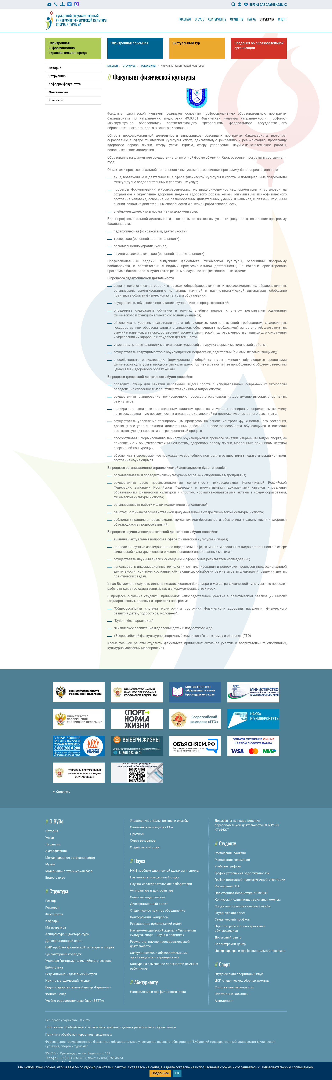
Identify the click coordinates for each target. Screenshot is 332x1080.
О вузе (199, 19)
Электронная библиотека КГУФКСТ (241, 893)
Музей (50, 864)
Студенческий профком (232, 919)
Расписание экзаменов (232, 860)
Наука (251, 19)
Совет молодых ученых (147, 897)
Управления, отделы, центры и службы (159, 821)
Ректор (50, 901)
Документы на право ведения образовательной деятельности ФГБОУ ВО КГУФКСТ (247, 825)
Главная (185, 19)
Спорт (282, 19)
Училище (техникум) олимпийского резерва (78, 961)
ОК (177, 1073)
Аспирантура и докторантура (67, 934)
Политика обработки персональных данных (78, 1034)
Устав (49, 838)
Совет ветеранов (143, 840)
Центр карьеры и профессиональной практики (250, 951)
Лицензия (52, 844)
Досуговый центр (228, 937)
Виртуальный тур (186, 43)
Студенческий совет (145, 847)
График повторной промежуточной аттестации (250, 880)
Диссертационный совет (64, 941)
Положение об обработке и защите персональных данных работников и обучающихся (110, 1027)
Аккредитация (56, 851)
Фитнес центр (55, 994)
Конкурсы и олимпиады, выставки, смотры (248, 899)
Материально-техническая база (68, 871)
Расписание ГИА (227, 886)
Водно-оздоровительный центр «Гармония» (78, 987)
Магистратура (55, 927)
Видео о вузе (55, 877)
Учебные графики (228, 866)
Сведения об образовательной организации (259, 45)
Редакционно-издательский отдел (71, 974)
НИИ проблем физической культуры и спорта (79, 947)
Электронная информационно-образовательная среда (67, 48)
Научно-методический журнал (68, 980)
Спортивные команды (231, 994)
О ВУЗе (56, 821)
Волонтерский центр (230, 944)
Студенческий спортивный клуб (239, 974)
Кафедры (52, 921)
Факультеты (54, 914)
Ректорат (52, 908)
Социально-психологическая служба (242, 906)
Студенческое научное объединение (157, 910)
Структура (267, 19)
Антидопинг (224, 1001)
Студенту (236, 19)
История (51, 831)
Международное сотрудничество (70, 858)
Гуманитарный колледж (63, 954)
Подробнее (160, 1073)
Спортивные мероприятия (234, 987)
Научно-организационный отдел (154, 877)
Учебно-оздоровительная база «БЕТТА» (75, 1001)
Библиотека (54, 967)
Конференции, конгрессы (149, 917)
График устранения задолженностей (242, 873)
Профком (137, 834)
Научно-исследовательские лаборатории (161, 884)
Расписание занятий (230, 853)
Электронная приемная (129, 43)
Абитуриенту (217, 19)
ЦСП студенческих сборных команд (242, 980)
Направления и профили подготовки (158, 992)
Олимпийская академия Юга (151, 827)
